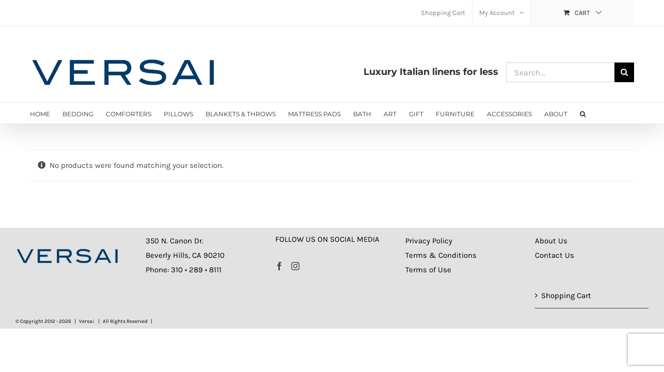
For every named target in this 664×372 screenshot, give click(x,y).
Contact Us (554, 255)
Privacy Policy (428, 240)
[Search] (624, 72)
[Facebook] (279, 266)
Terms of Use (428, 269)
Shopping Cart (566, 295)
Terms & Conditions (441, 255)
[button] (589, 113)
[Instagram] (295, 266)
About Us (551, 240)
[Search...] (560, 72)
